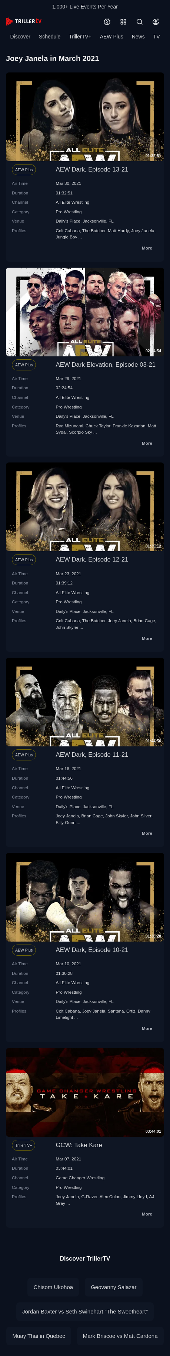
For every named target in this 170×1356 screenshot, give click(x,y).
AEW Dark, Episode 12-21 (92, 559)
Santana (116, 1010)
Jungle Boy (66, 236)
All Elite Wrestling (73, 202)
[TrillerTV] (23, 22)
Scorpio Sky (80, 432)
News (138, 37)
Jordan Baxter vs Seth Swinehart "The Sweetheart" (85, 1311)
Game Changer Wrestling (80, 1177)
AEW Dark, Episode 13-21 (92, 169)
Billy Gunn (66, 822)
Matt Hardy (118, 230)
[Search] (139, 22)
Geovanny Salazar (113, 1287)
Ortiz (131, 1010)
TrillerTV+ (80, 37)
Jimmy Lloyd (135, 1196)
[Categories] (123, 22)
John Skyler (67, 627)
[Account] (156, 22)
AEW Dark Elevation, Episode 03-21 (106, 364)
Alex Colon (110, 1196)
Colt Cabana (68, 230)
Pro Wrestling (69, 211)
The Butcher (94, 230)
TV (156, 37)
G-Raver (89, 1196)
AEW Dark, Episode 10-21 (92, 949)
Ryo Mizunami (69, 425)
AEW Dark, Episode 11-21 (92, 754)
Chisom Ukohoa (53, 1287)
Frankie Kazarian (129, 425)
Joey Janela (142, 230)
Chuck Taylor (98, 425)
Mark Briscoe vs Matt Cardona (120, 1336)
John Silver (140, 815)
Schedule (49, 37)
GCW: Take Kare (79, 1145)
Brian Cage (144, 620)
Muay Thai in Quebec (38, 1336)
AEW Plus (111, 37)
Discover (20, 37)
